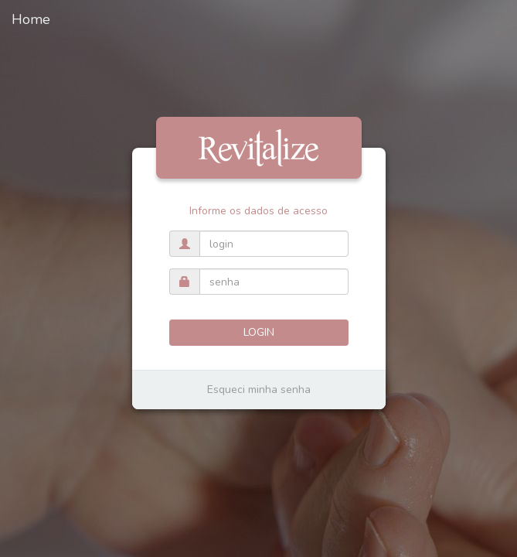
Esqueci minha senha (259, 389)
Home (31, 19)
